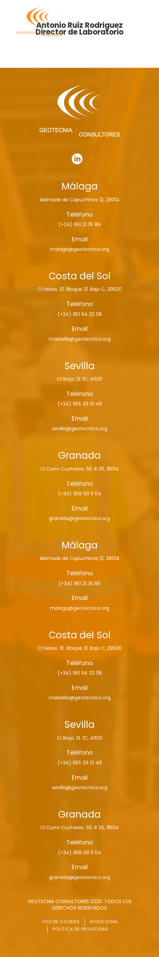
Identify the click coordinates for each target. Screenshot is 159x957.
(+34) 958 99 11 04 (79, 493)
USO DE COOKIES (61, 921)
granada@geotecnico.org (79, 518)
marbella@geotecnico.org (80, 339)
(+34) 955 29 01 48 (80, 403)
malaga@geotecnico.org (79, 249)
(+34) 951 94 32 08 (80, 314)
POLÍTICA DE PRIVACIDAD (80, 929)
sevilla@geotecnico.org (79, 428)
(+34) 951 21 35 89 (79, 224)
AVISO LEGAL (104, 921)
